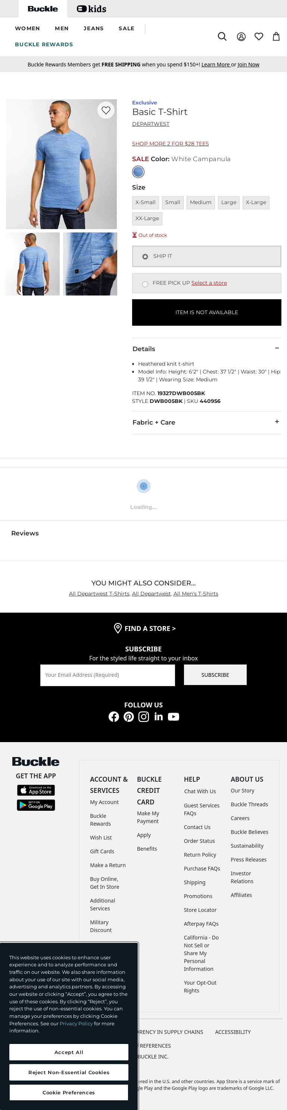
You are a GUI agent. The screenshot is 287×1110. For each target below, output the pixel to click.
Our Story (242, 790)
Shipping (195, 882)
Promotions (198, 896)
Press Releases (248, 859)
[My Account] (241, 37)
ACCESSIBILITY (233, 1031)
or (220, 64)
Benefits (147, 848)
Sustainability (247, 845)
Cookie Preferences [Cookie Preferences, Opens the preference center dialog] (69, 1092)
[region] (69, 1026)
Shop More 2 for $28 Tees (170, 143)
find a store (150, 628)
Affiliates (241, 894)
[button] (27, 29)
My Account (104, 802)
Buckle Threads (249, 804)
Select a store (209, 282)
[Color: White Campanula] (138, 172)
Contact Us (197, 827)
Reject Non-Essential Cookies (68, 1072)
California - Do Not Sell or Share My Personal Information (201, 953)
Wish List (101, 837)
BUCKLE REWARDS (44, 44)
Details (206, 348)
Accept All (69, 1052)
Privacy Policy (76, 1023)
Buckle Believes (249, 831)
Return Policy (200, 854)
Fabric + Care (206, 422)
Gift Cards (102, 851)
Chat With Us (200, 791)
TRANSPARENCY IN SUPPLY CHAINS (160, 1031)
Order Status (199, 840)
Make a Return (108, 865)
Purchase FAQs (202, 868)
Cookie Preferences (143, 1045)
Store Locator (200, 909)
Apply (144, 834)
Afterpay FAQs (201, 923)
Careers (240, 818)
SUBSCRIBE (215, 674)
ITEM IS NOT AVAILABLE (206, 312)
